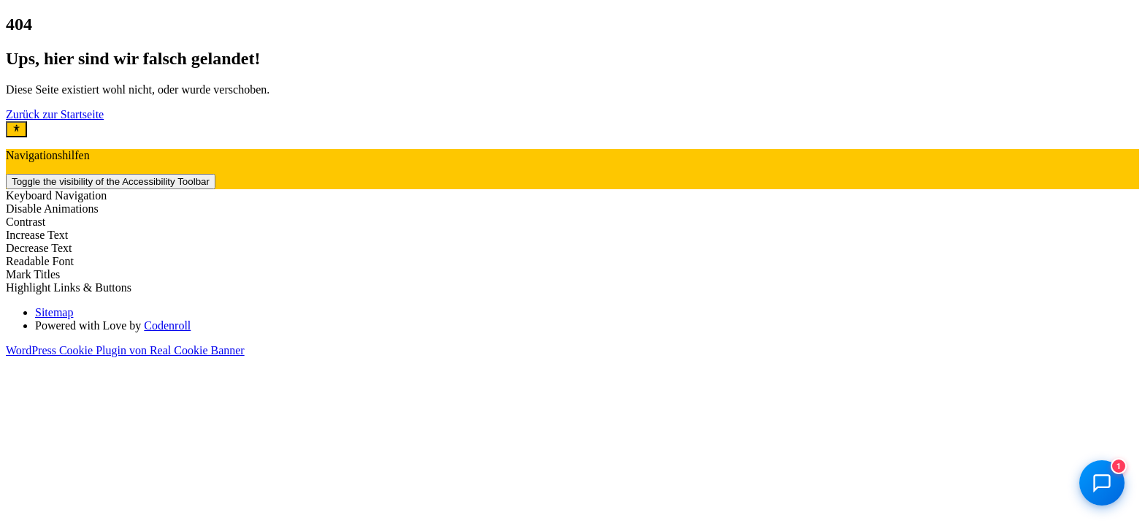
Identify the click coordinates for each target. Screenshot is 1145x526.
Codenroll (167, 325)
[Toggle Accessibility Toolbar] (16, 129)
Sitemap (54, 312)
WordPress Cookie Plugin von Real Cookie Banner (125, 350)
